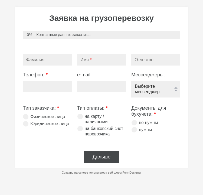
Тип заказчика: (41, 108)
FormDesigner (131, 172)
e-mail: (84, 74)
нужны (145, 129)
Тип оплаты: (92, 108)
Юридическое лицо (49, 123)
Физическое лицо (47, 116)
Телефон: (35, 74)
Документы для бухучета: (148, 111)
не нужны (148, 122)
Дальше (102, 157)
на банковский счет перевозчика (104, 131)
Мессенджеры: (148, 74)
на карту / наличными (96, 119)
